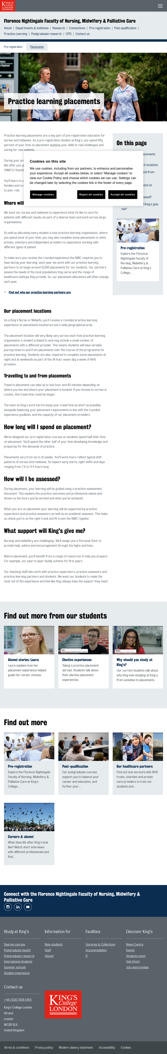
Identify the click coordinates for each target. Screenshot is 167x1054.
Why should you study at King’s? (134, 662)
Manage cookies (43, 194)
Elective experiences (77, 659)
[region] (83, 178)
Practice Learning (15, 34)
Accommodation (96, 950)
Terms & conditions (16, 1047)
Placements (37, 47)
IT (87, 956)
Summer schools (15, 967)
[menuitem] (10, 28)
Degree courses (14, 944)
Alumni (49, 956)
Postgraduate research (46, 34)
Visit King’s (133, 961)
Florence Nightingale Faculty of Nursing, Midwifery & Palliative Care (70, 21)
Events (130, 950)
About (8, 28)
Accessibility (107, 1047)
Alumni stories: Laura (23, 659)
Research (59, 28)
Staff (48, 950)
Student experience (16, 973)
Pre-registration (99, 28)
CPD (68, 34)
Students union (136, 956)
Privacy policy (44, 1047)
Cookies (126, 1047)
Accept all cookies (122, 194)
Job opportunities (137, 967)
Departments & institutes (32, 28)
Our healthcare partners (135, 766)
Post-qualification (125, 28)
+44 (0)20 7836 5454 (17, 999)
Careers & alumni (20, 836)
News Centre (134, 944)
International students (18, 961)
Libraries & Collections (100, 944)
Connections (77, 28)
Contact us (82, 34)
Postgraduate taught (17, 950)
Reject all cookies (91, 194)
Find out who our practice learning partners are (40, 292)
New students (54, 944)
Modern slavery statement (76, 1047)
